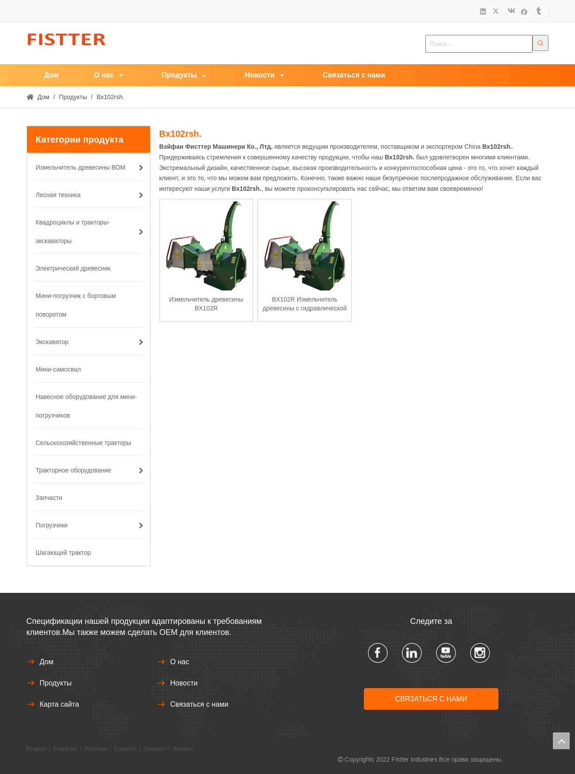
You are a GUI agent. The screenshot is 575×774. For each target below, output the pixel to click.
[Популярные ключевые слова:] (540, 43)
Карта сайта (59, 704)
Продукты (56, 683)
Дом (47, 662)
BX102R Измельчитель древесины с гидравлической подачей (304, 304)
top (561, 740)
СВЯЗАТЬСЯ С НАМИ (431, 699)
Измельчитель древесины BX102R (206, 304)
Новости (184, 683)
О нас (179, 662)
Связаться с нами (199, 704)
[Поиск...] (479, 44)
